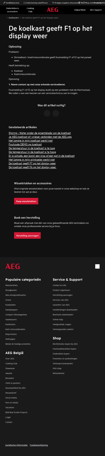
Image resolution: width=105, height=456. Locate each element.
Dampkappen (11, 309)
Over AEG (9, 358)
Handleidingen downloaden (65, 309)
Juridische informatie (16, 445)
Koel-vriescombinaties (15, 329)
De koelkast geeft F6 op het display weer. (32, 167)
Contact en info (59, 285)
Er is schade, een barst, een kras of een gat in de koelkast (42, 155)
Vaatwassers (11, 319)
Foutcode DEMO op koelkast (25, 144)
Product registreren (61, 290)
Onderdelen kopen (61, 353)
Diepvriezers (11, 334)
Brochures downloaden (63, 314)
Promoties (96, 3)
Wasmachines (11, 285)
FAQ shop (57, 368)
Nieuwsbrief (10, 392)
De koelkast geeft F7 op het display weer (32, 163)
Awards (8, 373)
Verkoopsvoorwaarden (63, 363)
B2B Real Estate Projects (16, 412)
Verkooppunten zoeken (63, 329)
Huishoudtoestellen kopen (64, 348)
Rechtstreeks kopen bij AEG (65, 343)
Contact (8, 422)
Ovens (8, 299)
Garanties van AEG (61, 304)
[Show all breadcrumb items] (4, 17)
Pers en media (11, 402)
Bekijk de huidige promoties (18, 343)
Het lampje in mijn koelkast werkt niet (31, 140)
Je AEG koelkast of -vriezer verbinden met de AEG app (40, 136)
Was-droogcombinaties (15, 295)
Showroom (10, 368)
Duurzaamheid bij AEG (15, 387)
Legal (7, 417)
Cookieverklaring (39, 445)
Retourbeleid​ (58, 373)
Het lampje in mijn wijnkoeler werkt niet (32, 159)
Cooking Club (11, 363)
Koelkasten (10, 324)
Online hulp (58, 319)
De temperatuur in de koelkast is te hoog (32, 151)
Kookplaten (10, 304)
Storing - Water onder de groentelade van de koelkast (40, 132)
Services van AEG (61, 299)
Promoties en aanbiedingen (65, 358)
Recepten (9, 378)
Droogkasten (11, 290)
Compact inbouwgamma (16, 314)
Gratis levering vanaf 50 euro (36, 3)
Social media (11, 397)
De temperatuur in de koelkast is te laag (32, 148)
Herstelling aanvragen (62, 295)
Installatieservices (11, 3)
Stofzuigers (10, 339)
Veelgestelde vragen (62, 324)
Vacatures (9, 407)
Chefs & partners (12, 383)
